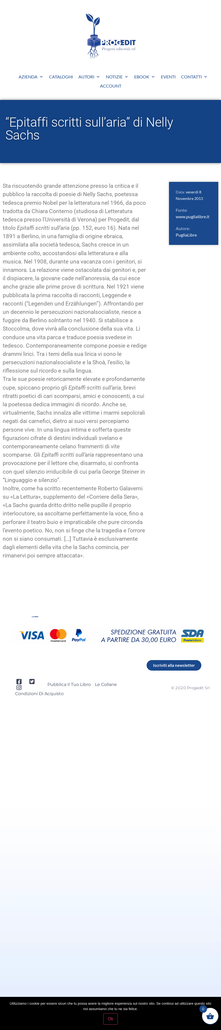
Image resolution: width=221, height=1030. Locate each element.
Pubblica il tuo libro (69, 684)
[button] (31, 76)
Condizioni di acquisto (39, 693)
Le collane (106, 684)
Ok (110, 1019)
